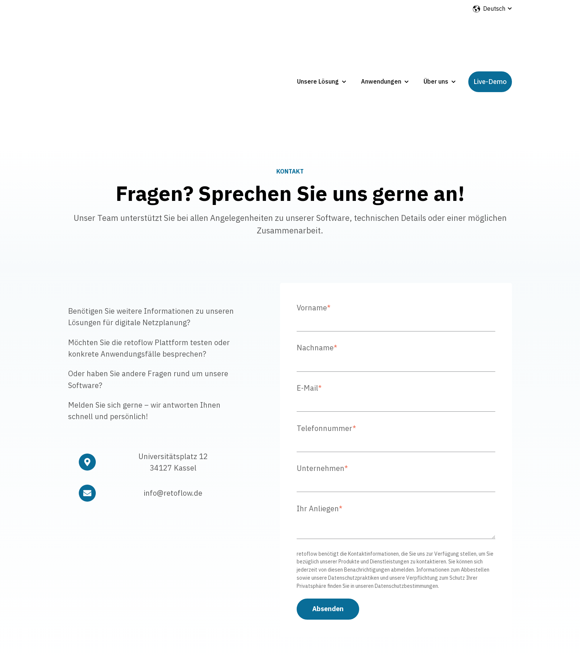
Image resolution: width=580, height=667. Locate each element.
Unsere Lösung (318, 37)
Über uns (436, 37)
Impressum (387, 615)
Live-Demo (490, 37)
